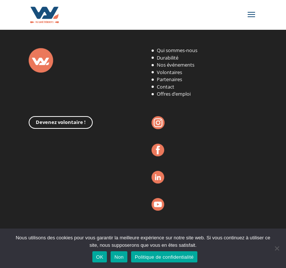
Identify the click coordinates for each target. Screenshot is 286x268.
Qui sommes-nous (177, 50)
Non (119, 257)
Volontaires (169, 72)
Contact (165, 86)
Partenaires (169, 79)
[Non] (276, 248)
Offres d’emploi (174, 93)
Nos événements (175, 64)
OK (99, 257)
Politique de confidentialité (164, 257)
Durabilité (167, 57)
